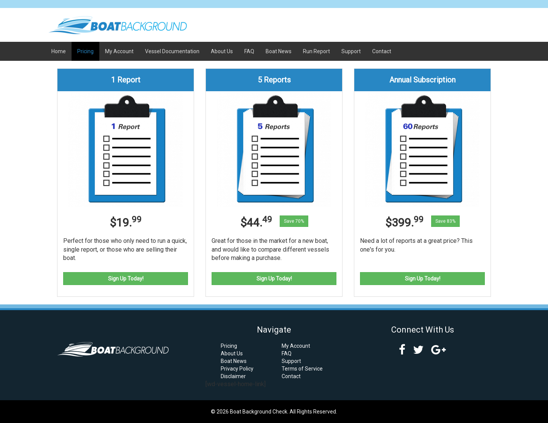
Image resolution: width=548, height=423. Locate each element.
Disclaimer (233, 376)
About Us (222, 51)
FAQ (249, 51)
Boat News (279, 51)
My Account (119, 51)
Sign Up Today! (125, 279)
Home (58, 51)
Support (351, 51)
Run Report (316, 51)
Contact (381, 51)
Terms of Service (302, 369)
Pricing (85, 51)
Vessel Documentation (172, 51)
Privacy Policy (237, 369)
